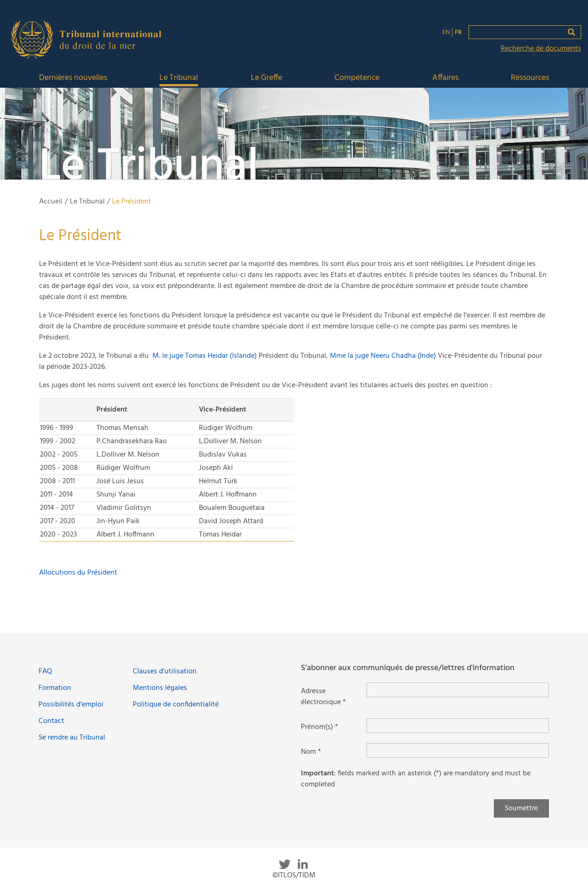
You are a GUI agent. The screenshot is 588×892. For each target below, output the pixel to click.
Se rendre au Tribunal (72, 738)
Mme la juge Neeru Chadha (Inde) (384, 356)
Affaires (445, 78)
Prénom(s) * (319, 727)
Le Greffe (266, 78)
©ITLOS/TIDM (294, 875)
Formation (55, 688)
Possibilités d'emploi (71, 705)
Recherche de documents (541, 48)
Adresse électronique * (323, 696)
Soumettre (521, 808)
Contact (51, 721)
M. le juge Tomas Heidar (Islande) (205, 356)
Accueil (50, 202)
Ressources (530, 78)
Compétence (356, 78)
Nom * (311, 752)
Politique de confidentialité (176, 705)
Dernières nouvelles (73, 78)
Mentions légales (160, 688)
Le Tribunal (178, 78)
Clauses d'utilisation (165, 671)
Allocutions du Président (78, 573)
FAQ (45, 671)
